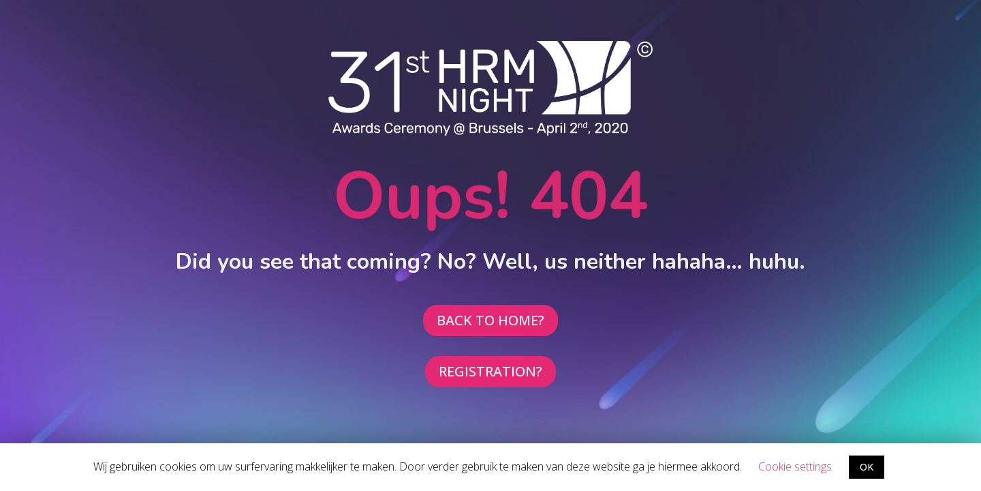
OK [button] (866, 466)
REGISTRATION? (490, 371)
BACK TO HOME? (490, 320)
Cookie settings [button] (795, 466)
